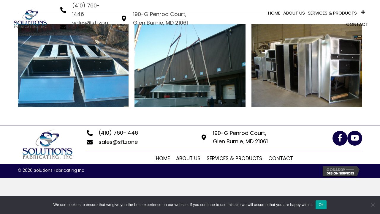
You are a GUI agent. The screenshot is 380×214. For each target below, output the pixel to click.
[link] (274, 12)
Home (163, 158)
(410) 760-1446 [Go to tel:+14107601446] (118, 132)
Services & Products (234, 158)
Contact (280, 158)
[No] (373, 205)
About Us (188, 158)
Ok (321, 204)
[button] (339, 138)
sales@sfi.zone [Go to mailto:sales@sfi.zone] (118, 142)
